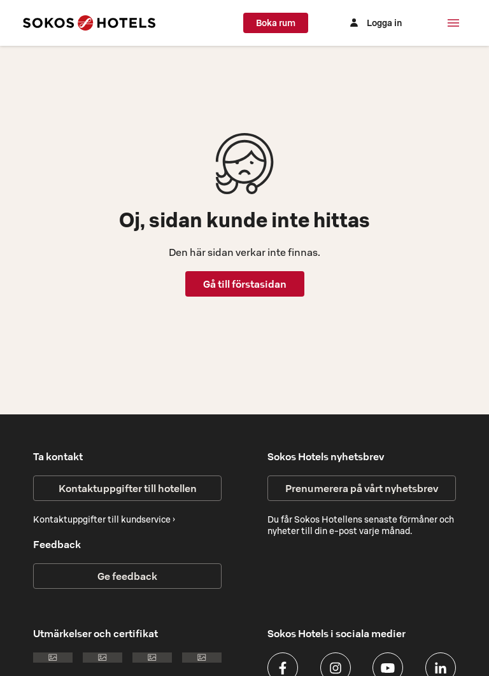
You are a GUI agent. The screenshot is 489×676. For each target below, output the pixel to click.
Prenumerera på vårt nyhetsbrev (361, 488)
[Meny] (453, 23)
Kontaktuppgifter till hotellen (128, 488)
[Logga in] (374, 23)
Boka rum (275, 23)
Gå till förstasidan (245, 284)
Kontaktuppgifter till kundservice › (104, 519)
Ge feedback (127, 576)
